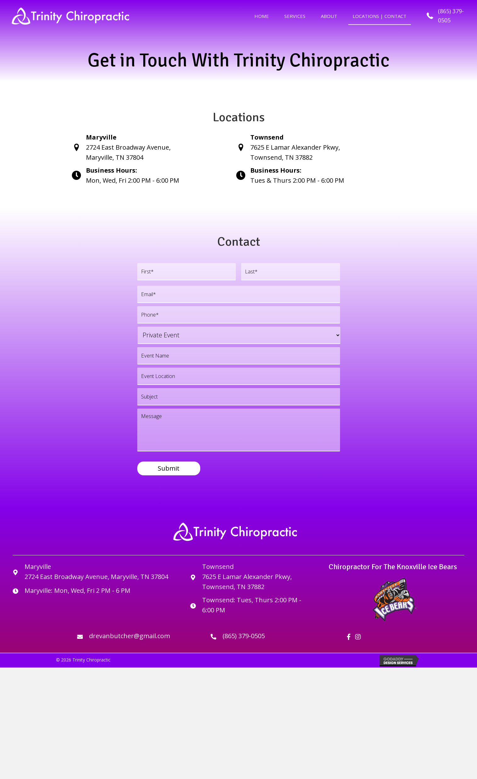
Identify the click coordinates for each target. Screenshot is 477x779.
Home (261, 16)
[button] (348, 643)
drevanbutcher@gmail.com (129, 642)
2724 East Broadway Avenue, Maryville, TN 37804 (96, 583)
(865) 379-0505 (244, 642)
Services (294, 16)
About (329, 16)
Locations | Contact (379, 16)
